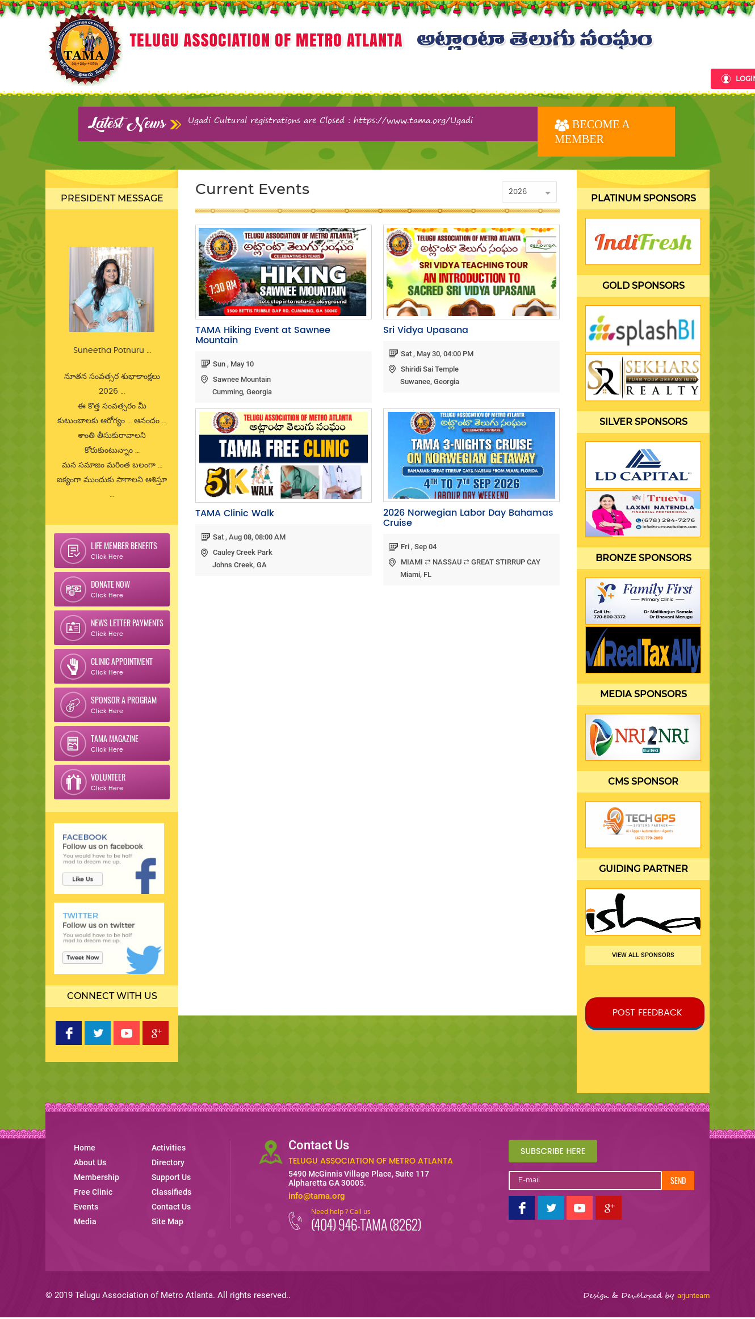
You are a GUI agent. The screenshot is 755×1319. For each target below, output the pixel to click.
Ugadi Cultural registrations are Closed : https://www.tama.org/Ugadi (330, 120)
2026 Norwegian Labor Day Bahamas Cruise (468, 517)
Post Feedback (647, 1012)
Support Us (562, 78)
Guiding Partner (643, 868)
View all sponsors (643, 955)
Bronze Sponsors (643, 558)
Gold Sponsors (643, 285)
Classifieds (621, 78)
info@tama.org (316, 1196)
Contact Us (680, 78)
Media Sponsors (643, 694)
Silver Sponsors (643, 421)
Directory (505, 78)
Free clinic (317, 78)
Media (406, 78)
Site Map (167, 1221)
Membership (256, 78)
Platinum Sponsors (643, 198)
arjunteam (693, 1295)
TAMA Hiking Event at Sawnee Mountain (262, 335)
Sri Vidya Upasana (425, 330)
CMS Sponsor (643, 781)
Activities (451, 78)
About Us (201, 78)
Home (168, 78)
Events (367, 78)
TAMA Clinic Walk (234, 513)
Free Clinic (93, 1191)
